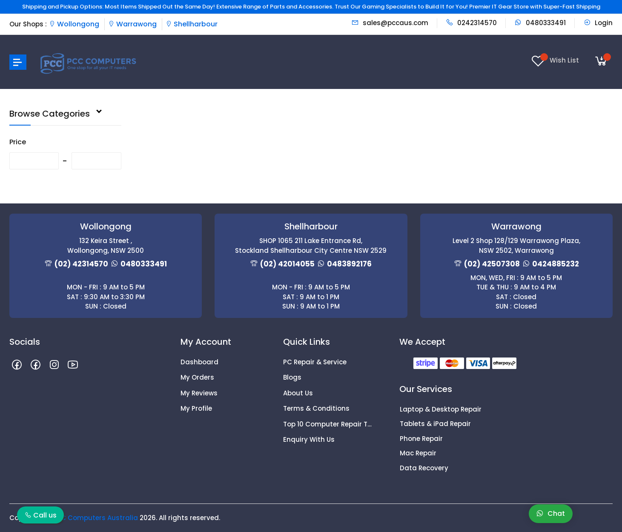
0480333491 (540, 22)
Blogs (292, 377)
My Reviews (199, 393)
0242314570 (471, 22)
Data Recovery (424, 467)
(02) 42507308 (492, 264)
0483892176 (349, 264)
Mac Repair (418, 453)
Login (598, 22)
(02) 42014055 (287, 264)
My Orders (197, 377)
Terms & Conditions (316, 408)
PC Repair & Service (315, 362)
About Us (298, 393)
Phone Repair (421, 438)
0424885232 (555, 264)
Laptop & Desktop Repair (441, 409)
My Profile (196, 408)
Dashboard (199, 362)
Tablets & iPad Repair (435, 423)
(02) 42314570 (81, 264)
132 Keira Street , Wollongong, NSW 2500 (105, 245)
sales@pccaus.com (389, 22)
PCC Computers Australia (95, 517)
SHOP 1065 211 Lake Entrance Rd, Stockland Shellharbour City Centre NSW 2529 (311, 245)
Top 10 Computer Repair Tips (328, 424)
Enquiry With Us (309, 439)
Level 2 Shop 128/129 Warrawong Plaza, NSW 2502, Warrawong (516, 245)
